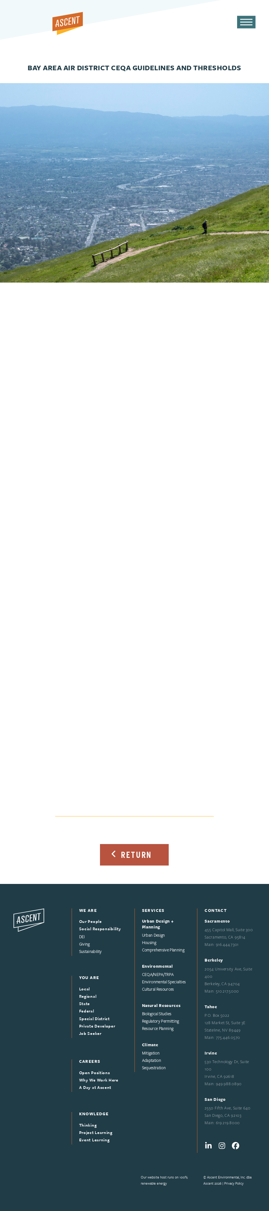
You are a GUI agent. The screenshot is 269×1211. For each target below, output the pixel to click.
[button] (246, 22)
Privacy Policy (234, 1183)
